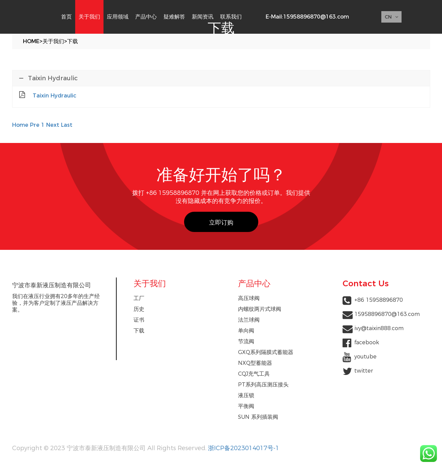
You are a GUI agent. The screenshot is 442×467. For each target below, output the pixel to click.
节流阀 (246, 341)
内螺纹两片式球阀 (259, 309)
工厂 (139, 298)
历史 (139, 309)
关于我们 (53, 41)
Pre (34, 125)
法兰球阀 (249, 320)
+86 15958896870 (378, 300)
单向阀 (246, 330)
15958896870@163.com (316, 16)
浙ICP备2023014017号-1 (243, 448)
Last (66, 125)
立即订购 (221, 222)
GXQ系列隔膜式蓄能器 (265, 352)
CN (391, 17)
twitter (363, 371)
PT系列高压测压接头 (263, 384)
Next (52, 125)
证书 (139, 320)
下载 (72, 41)
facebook (366, 342)
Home (31, 41)
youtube (365, 356)
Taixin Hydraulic (54, 95)
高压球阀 (249, 298)
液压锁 (246, 395)
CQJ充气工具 (254, 374)
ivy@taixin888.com (379, 328)
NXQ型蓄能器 (255, 363)
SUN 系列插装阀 (258, 417)
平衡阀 (246, 406)
